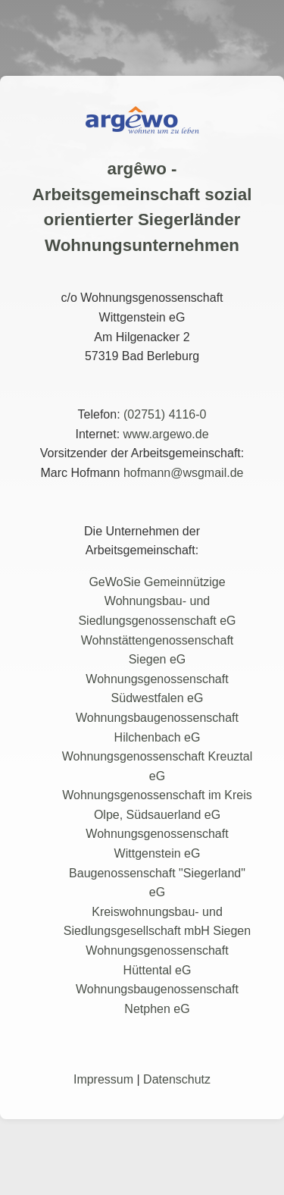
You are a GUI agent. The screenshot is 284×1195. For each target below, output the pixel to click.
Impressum (103, 1079)
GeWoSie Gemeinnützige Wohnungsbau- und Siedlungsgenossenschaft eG (157, 601)
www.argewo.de (166, 434)
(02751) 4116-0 (164, 414)
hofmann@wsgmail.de (183, 472)
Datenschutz (177, 1079)
